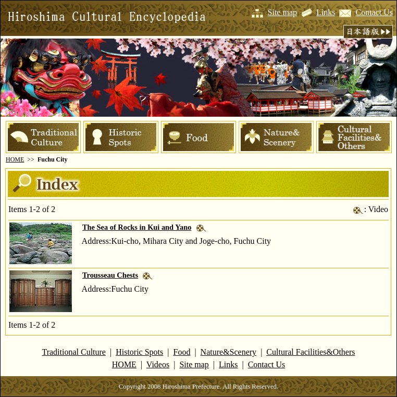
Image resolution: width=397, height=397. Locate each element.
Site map (282, 12)
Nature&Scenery (229, 352)
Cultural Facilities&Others (310, 352)
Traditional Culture (74, 352)
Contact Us (374, 12)
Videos (157, 364)
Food (182, 352)
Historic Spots (139, 352)
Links (325, 12)
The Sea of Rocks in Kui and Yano (136, 227)
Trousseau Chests (110, 275)
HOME (15, 159)
